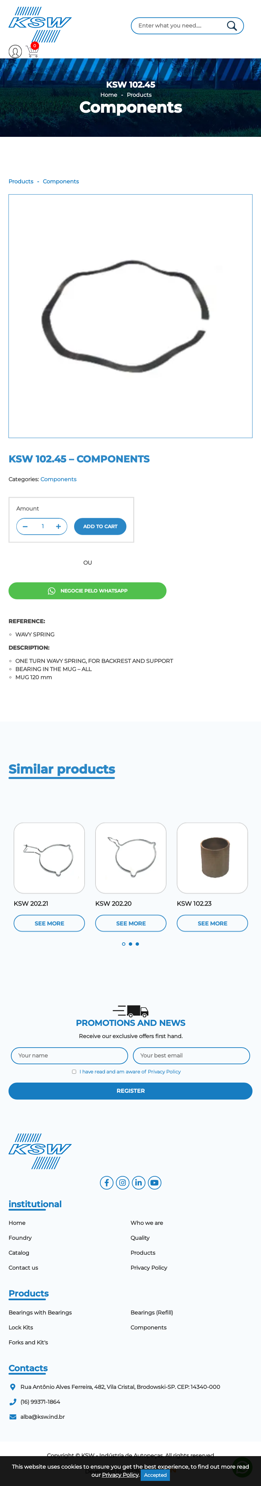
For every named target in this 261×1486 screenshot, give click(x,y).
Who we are (146, 1223)
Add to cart (100, 550)
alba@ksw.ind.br (42, 1417)
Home (108, 95)
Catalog (18, 1253)
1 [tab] (123, 944)
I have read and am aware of (126, 1071)
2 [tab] (130, 944)
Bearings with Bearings (40, 1312)
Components (130, 107)
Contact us (23, 1268)
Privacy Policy (164, 1071)
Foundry (20, 1238)
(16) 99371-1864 (40, 1402)
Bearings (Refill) (151, 1312)
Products (139, 95)
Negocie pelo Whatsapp (87, 619)
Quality (140, 1238)
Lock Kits (20, 1327)
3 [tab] (137, 944)
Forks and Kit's (28, 1342)
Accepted (155, 1475)
